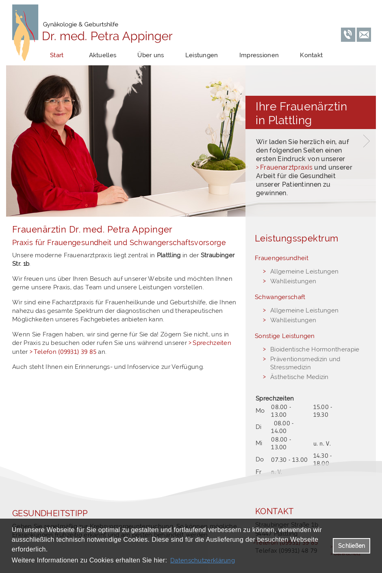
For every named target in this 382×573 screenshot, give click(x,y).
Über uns (150, 55)
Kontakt (311, 55)
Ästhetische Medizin (299, 377)
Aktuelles (103, 55)
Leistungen (201, 55)
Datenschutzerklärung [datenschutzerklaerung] (202, 560)
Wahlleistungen (293, 281)
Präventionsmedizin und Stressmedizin (305, 363)
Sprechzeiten (212, 343)
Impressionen (259, 55)
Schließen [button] (351, 546)
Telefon (65, 351)
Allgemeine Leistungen (304, 271)
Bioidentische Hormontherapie (314, 349)
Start (57, 55)
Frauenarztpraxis (286, 167)
